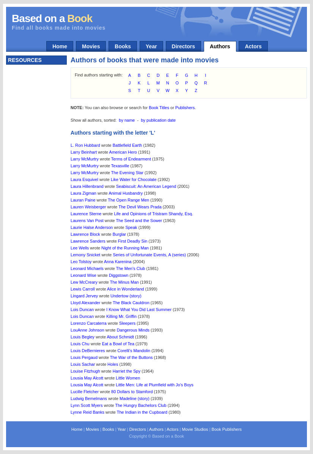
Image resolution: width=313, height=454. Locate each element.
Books (123, 46)
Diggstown (118, 275)
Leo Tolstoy (81, 261)
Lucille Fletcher (85, 391)
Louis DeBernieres (88, 350)
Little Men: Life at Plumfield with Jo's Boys (154, 385)
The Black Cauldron (131, 302)
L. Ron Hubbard (85, 145)
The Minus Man (124, 282)
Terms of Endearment (131, 159)
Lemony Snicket (85, 254)
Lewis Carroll (83, 289)
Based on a (52, 18)
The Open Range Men (128, 200)
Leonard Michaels (87, 268)
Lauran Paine (83, 200)
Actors (253, 46)
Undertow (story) (125, 296)
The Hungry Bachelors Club (140, 405)
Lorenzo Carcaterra (89, 323)
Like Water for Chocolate (134, 179)
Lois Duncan (82, 309)
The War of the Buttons (131, 357)
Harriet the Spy (126, 371)
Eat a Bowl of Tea (118, 343)
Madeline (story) (134, 398)
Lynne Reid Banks (87, 412)
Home (59, 46)
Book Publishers (227, 429)
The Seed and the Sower (139, 220)
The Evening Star (127, 172)
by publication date (158, 120)
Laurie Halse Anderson (92, 227)
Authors (220, 46)
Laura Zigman (83, 193)
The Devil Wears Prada (140, 207)
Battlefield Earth (127, 145)
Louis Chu (80, 343)
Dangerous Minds (133, 330)
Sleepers (127, 323)
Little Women (128, 378)
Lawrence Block (85, 234)
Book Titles (159, 107)
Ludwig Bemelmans (89, 398)
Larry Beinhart (84, 152)
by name (127, 120)
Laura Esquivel (84, 179)
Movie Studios (195, 429)
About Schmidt (120, 337)
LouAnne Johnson (87, 330)
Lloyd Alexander (85, 302)
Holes (112, 364)
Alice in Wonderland (125, 289)
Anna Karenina (118, 261)
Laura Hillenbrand (87, 186)
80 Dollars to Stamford (132, 391)
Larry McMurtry (85, 159)
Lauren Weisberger (88, 207)
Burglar (119, 234)
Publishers (185, 107)
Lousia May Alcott (87, 378)
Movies (91, 46)
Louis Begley (82, 337)
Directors (183, 46)
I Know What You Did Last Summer (138, 309)
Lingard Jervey (84, 296)
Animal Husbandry (126, 193)
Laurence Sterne (86, 213)
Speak (131, 227)
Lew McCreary (84, 282)
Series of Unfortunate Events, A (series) (149, 254)
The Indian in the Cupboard (142, 412)
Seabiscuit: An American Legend (146, 186)
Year (151, 46)
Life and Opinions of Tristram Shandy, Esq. (153, 213)
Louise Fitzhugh (85, 371)
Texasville (120, 166)
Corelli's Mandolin (134, 350)
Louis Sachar (83, 364)
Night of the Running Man (125, 248)
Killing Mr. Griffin (121, 316)
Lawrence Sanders (88, 241)
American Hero (123, 152)
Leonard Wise (83, 275)
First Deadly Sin (133, 241)
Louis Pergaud (84, 357)
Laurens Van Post (87, 220)
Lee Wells (80, 248)
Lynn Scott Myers (87, 405)
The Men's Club (130, 268)
